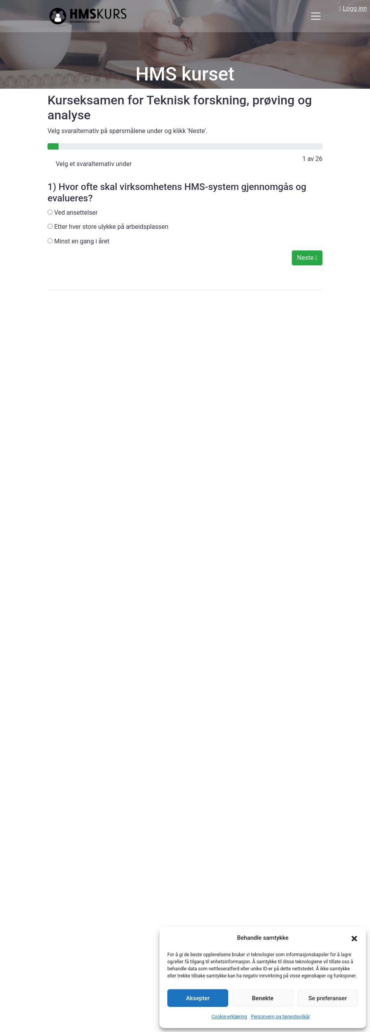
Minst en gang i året (78, 241)
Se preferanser (327, 998)
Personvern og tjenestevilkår (280, 1016)
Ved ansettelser (73, 212)
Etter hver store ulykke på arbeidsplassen (108, 226)
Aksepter (198, 998)
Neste (307, 257)
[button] (354, 938)
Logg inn (355, 8)
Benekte (263, 998)
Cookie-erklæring (229, 1016)
